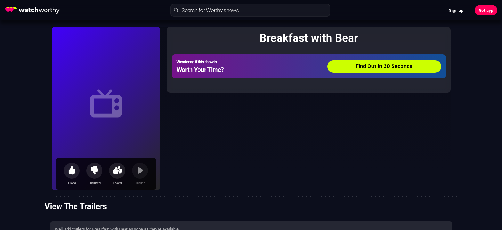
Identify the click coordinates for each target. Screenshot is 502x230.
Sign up (456, 10)
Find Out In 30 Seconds (384, 66)
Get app (486, 10)
